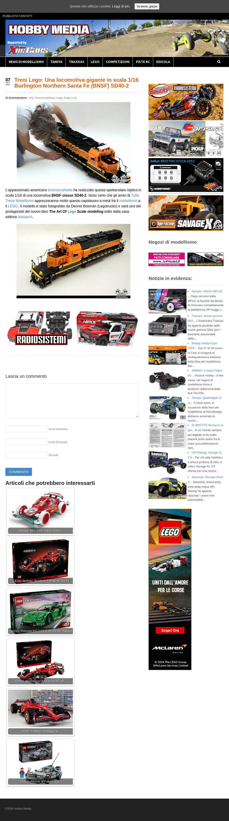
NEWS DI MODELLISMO (26, 62)
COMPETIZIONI (117, 62)
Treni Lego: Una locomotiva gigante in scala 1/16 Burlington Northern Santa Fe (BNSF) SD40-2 (76, 83)
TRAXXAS (76, 62)
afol (31, 97)
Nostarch (25, 217)
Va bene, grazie (147, 6)
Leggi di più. (121, 6)
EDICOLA (163, 62)
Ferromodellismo (45, 97)
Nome (58, 429)
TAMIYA (56, 62)
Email (58, 442)
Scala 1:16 (70, 97)
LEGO (95, 62)
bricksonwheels (60, 190)
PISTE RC (143, 62)
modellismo (128, 201)
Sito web (53, 455)
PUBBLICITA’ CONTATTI (17, 16)
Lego (59, 97)
